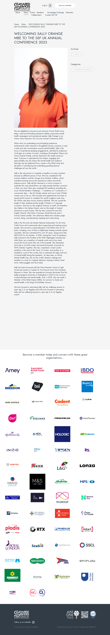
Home (16, 24)
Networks (69, 12)
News (26, 12)
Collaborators (36, 15)
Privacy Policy (18, 627)
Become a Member (65, 5)
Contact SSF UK (51, 15)
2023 (77, 54)
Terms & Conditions (31, 627)
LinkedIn (33, 622)
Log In (44, 5)
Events (32, 12)
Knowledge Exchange (55, 12)
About (17, 12)
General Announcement (83, 69)
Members (40, 12)
